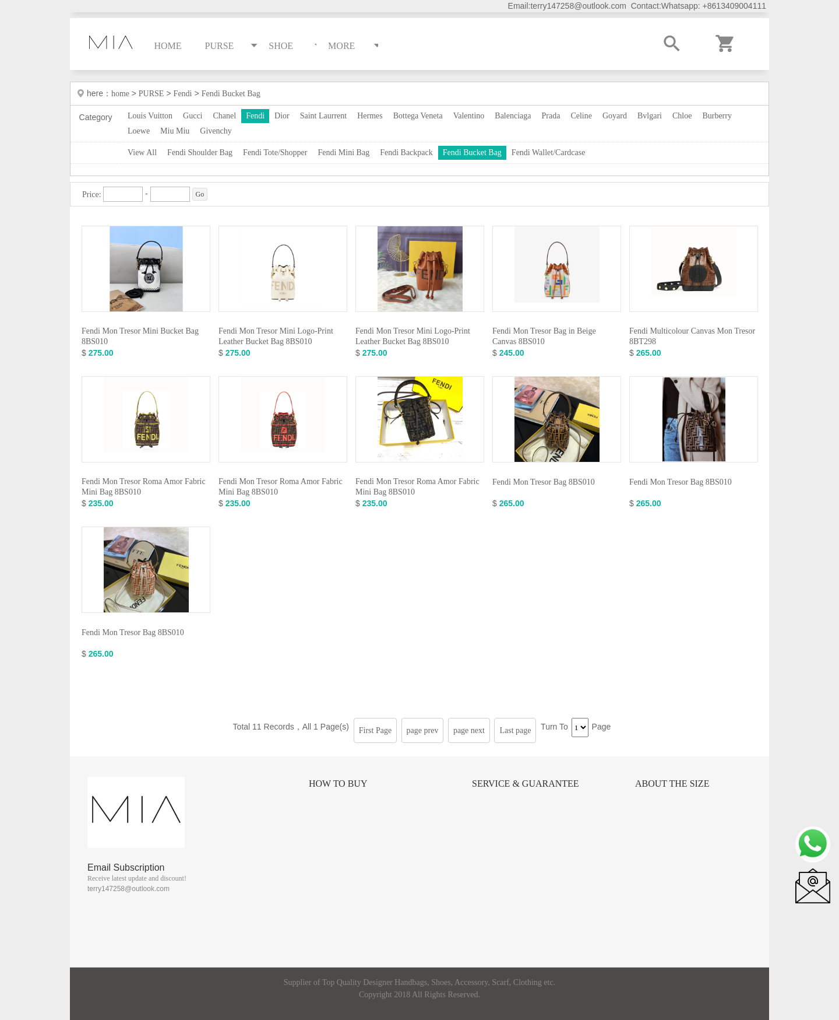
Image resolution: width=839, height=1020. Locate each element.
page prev (423, 730)
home (121, 93)
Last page (515, 730)
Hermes (370, 115)
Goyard (614, 115)
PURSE (151, 93)
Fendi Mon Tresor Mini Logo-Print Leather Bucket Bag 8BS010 (275, 336)
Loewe (139, 131)
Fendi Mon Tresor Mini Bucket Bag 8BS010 (140, 336)
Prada (551, 115)
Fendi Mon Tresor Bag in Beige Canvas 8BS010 (544, 336)
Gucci (192, 115)
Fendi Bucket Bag (231, 93)
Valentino (469, 115)
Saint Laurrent (323, 115)
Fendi (183, 93)
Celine (581, 115)
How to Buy (338, 783)
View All (142, 152)
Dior (282, 115)
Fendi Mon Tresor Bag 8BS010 (543, 482)
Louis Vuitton (150, 115)
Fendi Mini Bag (343, 152)
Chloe (682, 115)
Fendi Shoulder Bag (199, 152)
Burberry (717, 115)
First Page (375, 730)
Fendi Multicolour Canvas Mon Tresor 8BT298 (692, 336)
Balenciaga (513, 115)
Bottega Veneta (418, 115)
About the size (672, 783)
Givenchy (215, 131)
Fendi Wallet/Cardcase (549, 152)
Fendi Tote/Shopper (275, 152)
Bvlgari (649, 115)
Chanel (225, 115)
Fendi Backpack (406, 152)
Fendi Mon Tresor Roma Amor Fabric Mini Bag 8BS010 (144, 486)
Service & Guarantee (525, 783)
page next (469, 730)
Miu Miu (174, 131)
